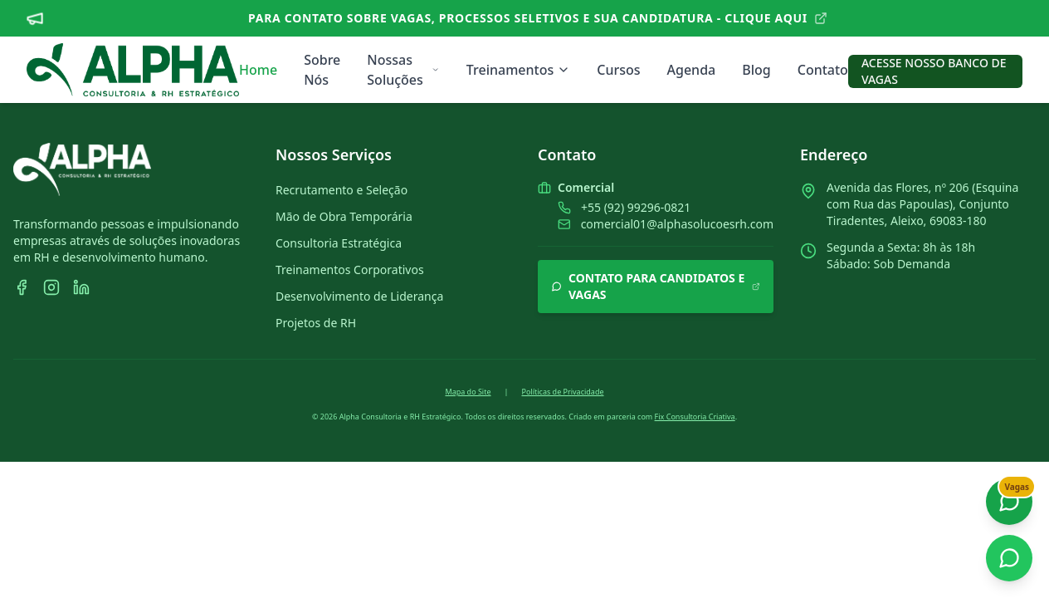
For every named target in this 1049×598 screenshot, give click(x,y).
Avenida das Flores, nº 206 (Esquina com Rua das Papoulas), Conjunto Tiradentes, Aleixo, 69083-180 (922, 203)
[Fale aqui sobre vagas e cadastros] (1009, 501)
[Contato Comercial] (1009, 558)
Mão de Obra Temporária (344, 216)
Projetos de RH (316, 323)
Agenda (691, 70)
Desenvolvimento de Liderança (359, 296)
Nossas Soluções (403, 70)
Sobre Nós (322, 70)
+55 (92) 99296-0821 (635, 207)
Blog (756, 70)
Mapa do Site (467, 391)
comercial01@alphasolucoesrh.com (677, 224)
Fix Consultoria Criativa (695, 416)
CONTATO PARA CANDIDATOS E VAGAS (655, 286)
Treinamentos (518, 70)
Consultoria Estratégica (339, 243)
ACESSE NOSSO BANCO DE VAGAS (934, 71)
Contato (823, 70)
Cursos (618, 70)
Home (258, 70)
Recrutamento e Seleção (341, 190)
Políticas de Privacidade (562, 391)
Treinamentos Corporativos (350, 269)
